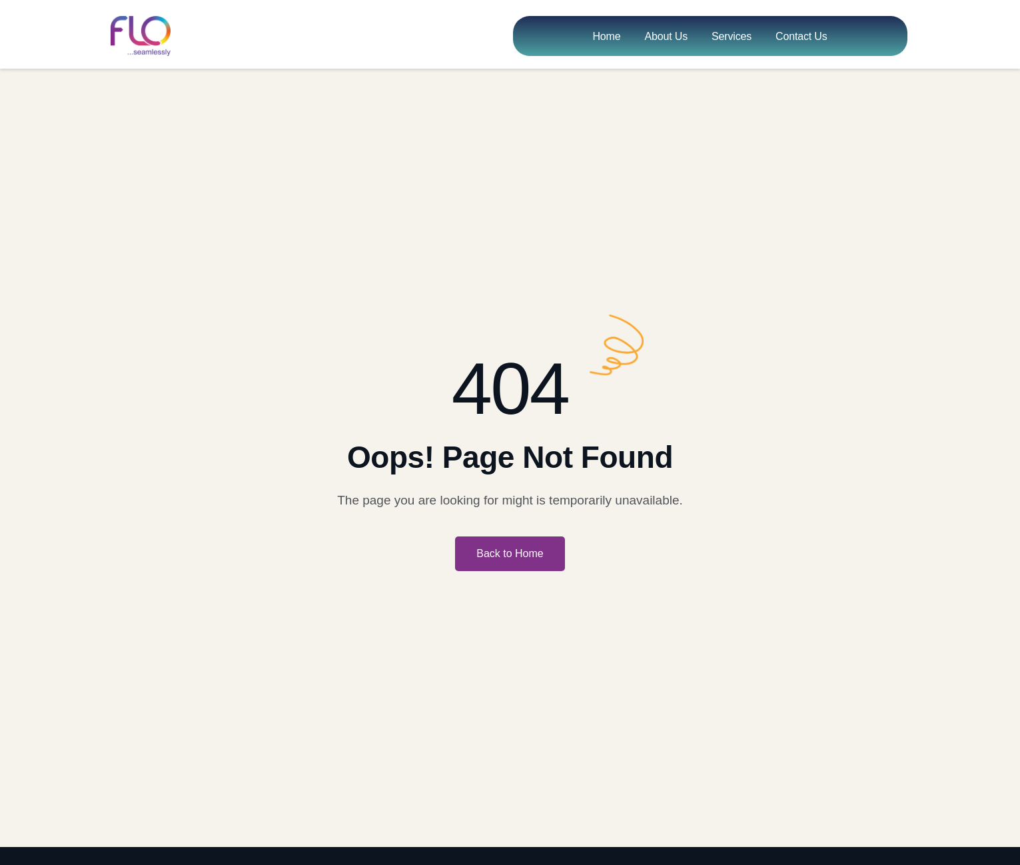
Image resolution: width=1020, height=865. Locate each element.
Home (606, 36)
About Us (666, 36)
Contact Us (801, 36)
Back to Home (509, 553)
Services (732, 36)
